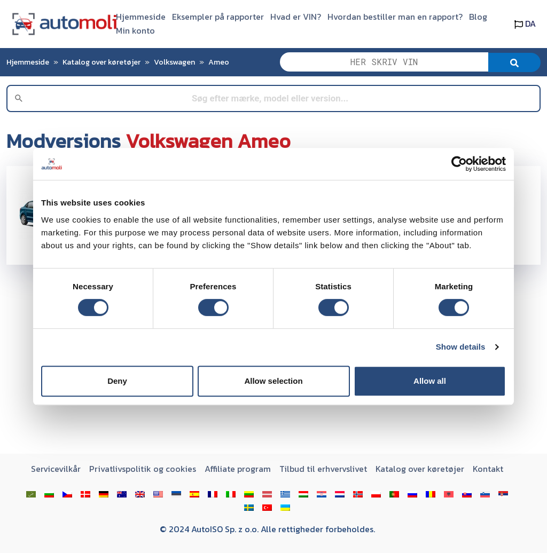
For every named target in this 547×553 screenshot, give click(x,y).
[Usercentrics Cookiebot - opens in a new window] (459, 164)
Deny (117, 380)
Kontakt (488, 468)
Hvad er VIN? (295, 16)
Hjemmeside (141, 16)
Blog (478, 16)
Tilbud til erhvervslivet (323, 468)
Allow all (429, 380)
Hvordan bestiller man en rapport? (395, 16)
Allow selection (273, 380)
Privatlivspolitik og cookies (142, 468)
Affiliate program (238, 468)
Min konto (135, 30)
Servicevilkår (56, 468)
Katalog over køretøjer (101, 62)
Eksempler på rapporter (218, 16)
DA (525, 23)
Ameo (218, 62)
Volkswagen (174, 62)
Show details (461, 346)
